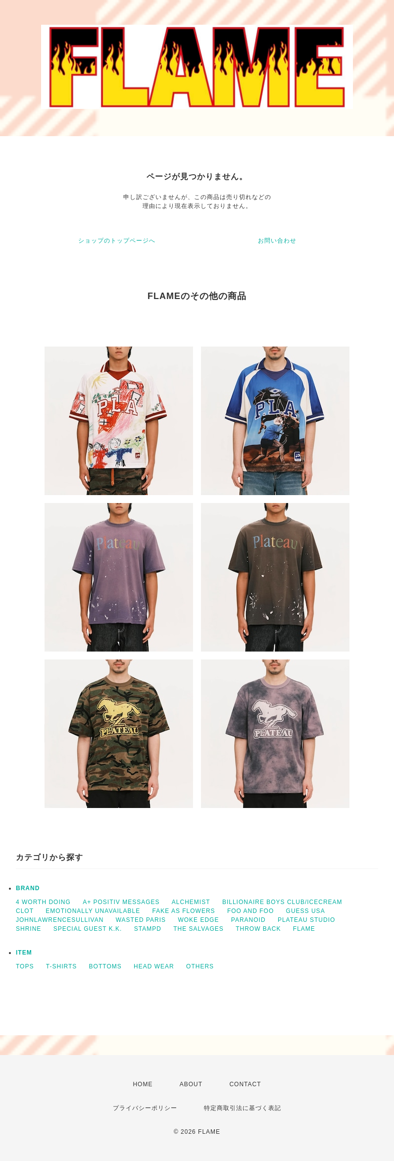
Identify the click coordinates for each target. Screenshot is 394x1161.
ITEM (24, 952)
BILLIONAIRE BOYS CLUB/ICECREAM (282, 902)
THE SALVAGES (198, 928)
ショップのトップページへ (116, 240)
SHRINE (28, 928)
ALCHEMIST (191, 902)
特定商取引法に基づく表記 (242, 1108)
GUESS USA (305, 911)
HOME (142, 1084)
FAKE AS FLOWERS (183, 911)
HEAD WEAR (154, 966)
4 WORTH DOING (43, 902)
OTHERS (200, 966)
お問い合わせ (277, 240)
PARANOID (248, 919)
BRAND (28, 888)
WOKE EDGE (198, 919)
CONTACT (245, 1084)
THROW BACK (258, 928)
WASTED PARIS (141, 919)
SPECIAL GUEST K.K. (87, 928)
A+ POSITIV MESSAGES (121, 902)
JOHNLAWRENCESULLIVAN (59, 919)
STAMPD (147, 928)
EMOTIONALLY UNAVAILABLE (93, 911)
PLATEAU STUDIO (306, 919)
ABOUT (191, 1084)
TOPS (25, 966)
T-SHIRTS (61, 966)
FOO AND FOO (250, 911)
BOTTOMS (105, 966)
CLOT (25, 911)
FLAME (304, 928)
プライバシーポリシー (145, 1108)
